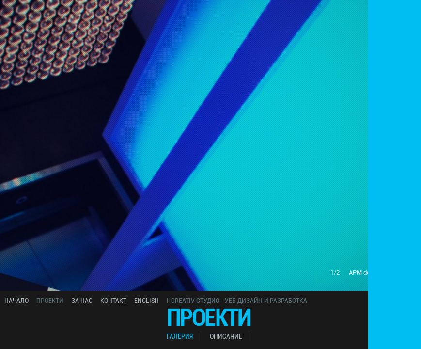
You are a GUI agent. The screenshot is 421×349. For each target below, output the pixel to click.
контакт (113, 300)
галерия (180, 336)
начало (16, 300)
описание (226, 336)
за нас (82, 300)
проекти (49, 300)
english (146, 300)
